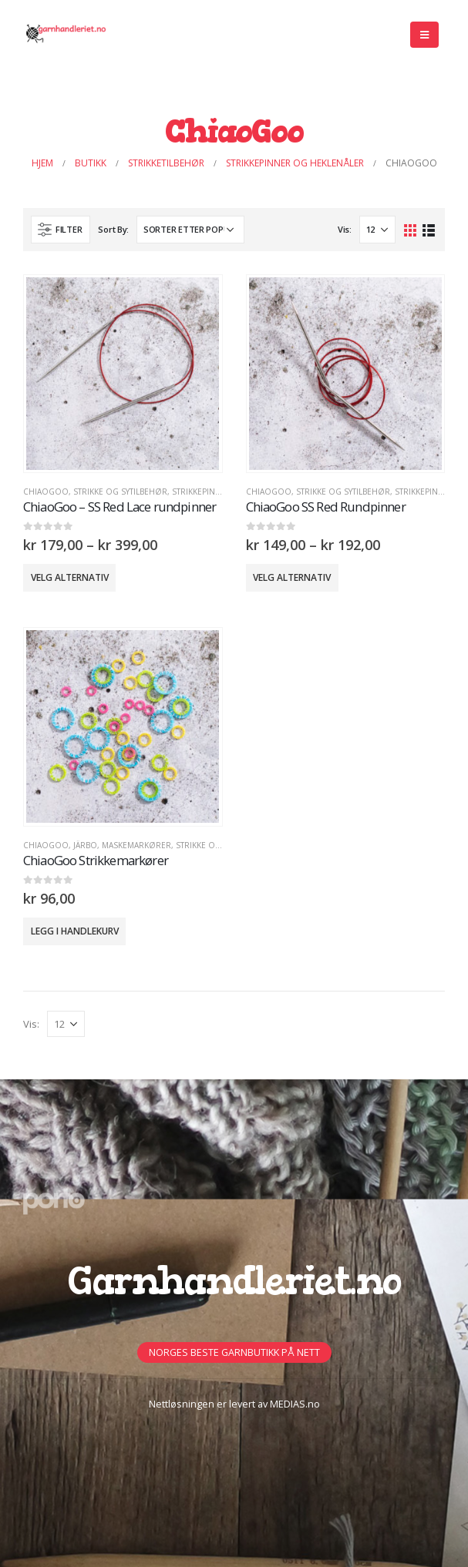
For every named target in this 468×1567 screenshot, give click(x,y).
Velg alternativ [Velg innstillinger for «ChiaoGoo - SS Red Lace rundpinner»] (70, 577)
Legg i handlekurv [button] (75, 931)
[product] (122, 373)
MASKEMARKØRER (136, 845)
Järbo (85, 845)
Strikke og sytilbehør (120, 491)
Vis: (345, 229)
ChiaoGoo (46, 491)
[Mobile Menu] (424, 35)
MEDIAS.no (295, 1404)
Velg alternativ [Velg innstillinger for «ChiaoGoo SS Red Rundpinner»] (292, 577)
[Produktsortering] (190, 229)
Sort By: (113, 229)
